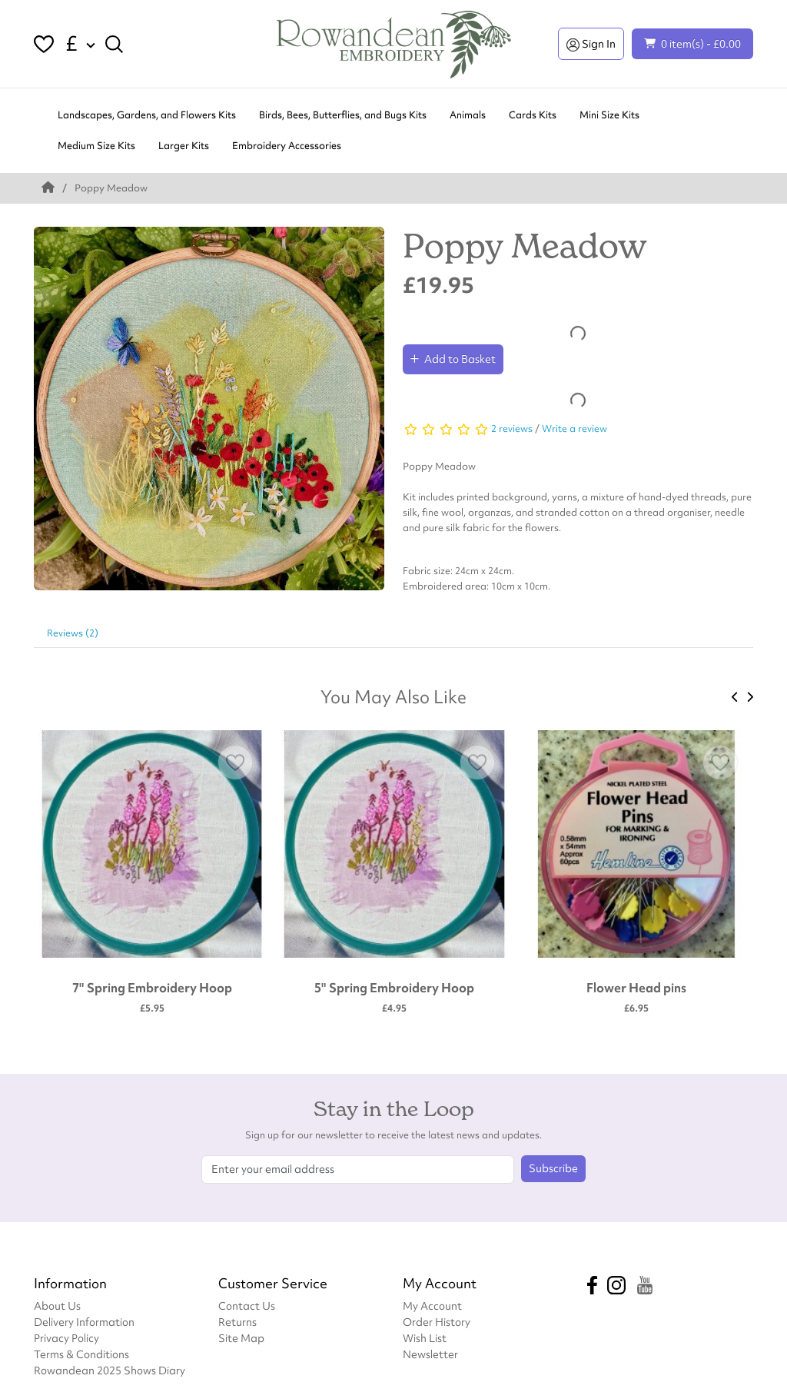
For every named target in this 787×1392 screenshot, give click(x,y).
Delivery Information (84, 1321)
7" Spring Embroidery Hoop (152, 987)
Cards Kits (532, 114)
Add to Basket (453, 359)
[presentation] (735, 697)
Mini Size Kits (609, 114)
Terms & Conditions (81, 1354)
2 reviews (512, 428)
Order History (436, 1321)
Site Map (241, 1338)
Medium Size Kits (96, 145)
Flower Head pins (636, 987)
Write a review (574, 428)
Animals (468, 114)
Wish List (425, 1338)
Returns (237, 1321)
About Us (57, 1305)
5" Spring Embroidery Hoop (394, 987)
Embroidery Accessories (286, 145)
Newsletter (430, 1354)
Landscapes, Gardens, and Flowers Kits (147, 114)
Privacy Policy (66, 1338)
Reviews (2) (72, 633)
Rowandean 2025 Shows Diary (109, 1370)
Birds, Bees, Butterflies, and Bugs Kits (343, 114)
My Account (432, 1305)
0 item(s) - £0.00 (692, 43)
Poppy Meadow (111, 187)
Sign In (591, 43)
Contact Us (246, 1305)
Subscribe (553, 1168)
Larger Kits (183, 145)
